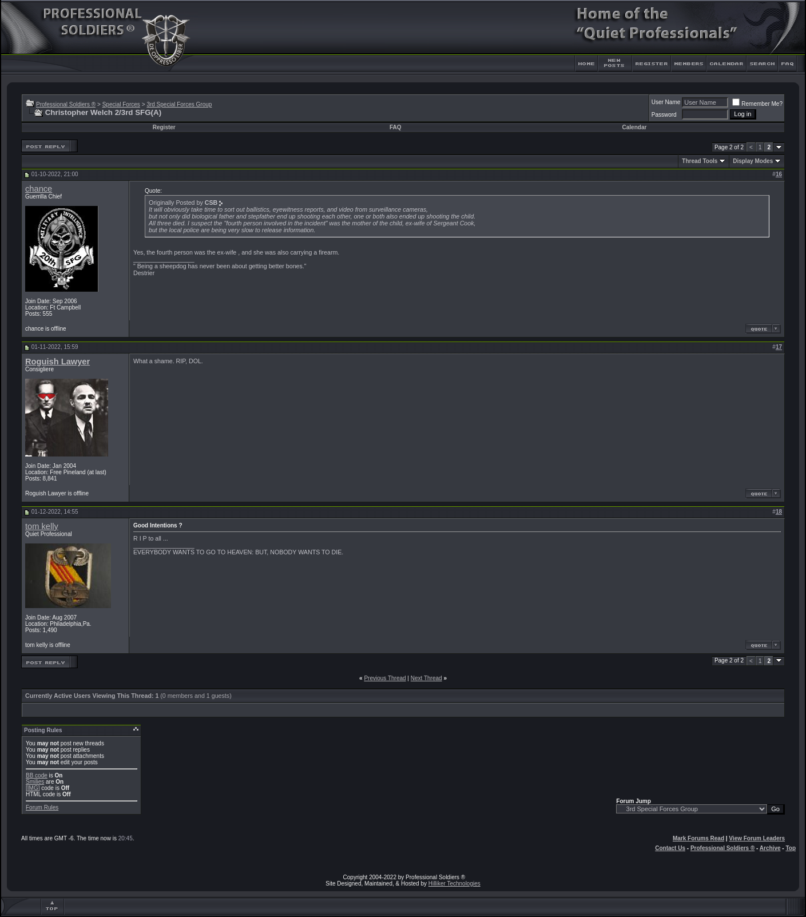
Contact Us (670, 848)
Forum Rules (42, 807)
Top (790, 848)
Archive (770, 848)
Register (164, 127)
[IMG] (32, 788)
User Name (666, 102)
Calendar (634, 127)
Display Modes (753, 161)
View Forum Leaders (757, 838)
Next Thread (426, 678)
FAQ (396, 127)
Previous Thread (385, 678)
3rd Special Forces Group (179, 104)
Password (664, 115)
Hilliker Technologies (454, 883)
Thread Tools (699, 161)
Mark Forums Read (698, 838)
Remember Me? (757, 104)
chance (38, 188)
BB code (36, 775)
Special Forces (121, 104)
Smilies (35, 782)
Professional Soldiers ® (66, 104)
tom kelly (41, 526)
